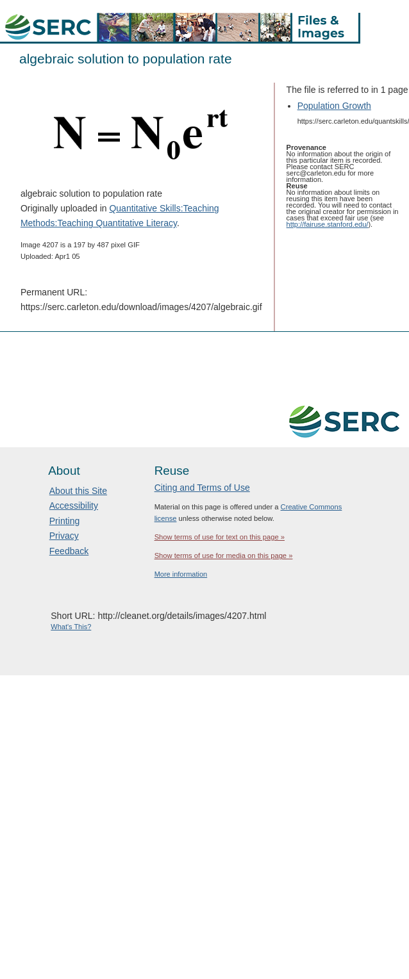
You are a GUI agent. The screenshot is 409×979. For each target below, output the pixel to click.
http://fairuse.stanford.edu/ (328, 224)
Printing (64, 521)
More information (181, 574)
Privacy (64, 536)
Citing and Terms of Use (202, 487)
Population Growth (334, 106)
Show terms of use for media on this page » (223, 555)
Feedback (68, 551)
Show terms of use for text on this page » (219, 537)
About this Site (78, 491)
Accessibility (73, 505)
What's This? (71, 626)
